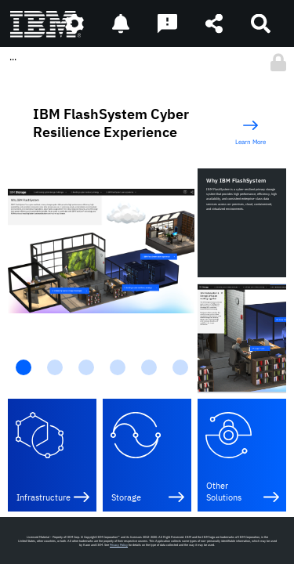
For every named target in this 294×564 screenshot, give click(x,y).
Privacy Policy (119, 545)
